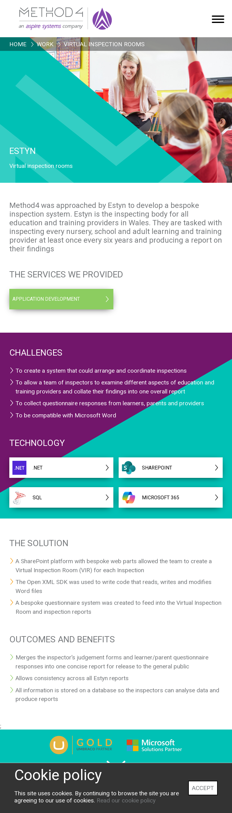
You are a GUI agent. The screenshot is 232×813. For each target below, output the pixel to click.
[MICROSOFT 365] (171, 497)
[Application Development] (61, 299)
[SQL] (61, 497)
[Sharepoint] (171, 467)
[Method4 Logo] (79, 15)
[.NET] (61, 467)
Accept (203, 788)
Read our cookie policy (126, 800)
